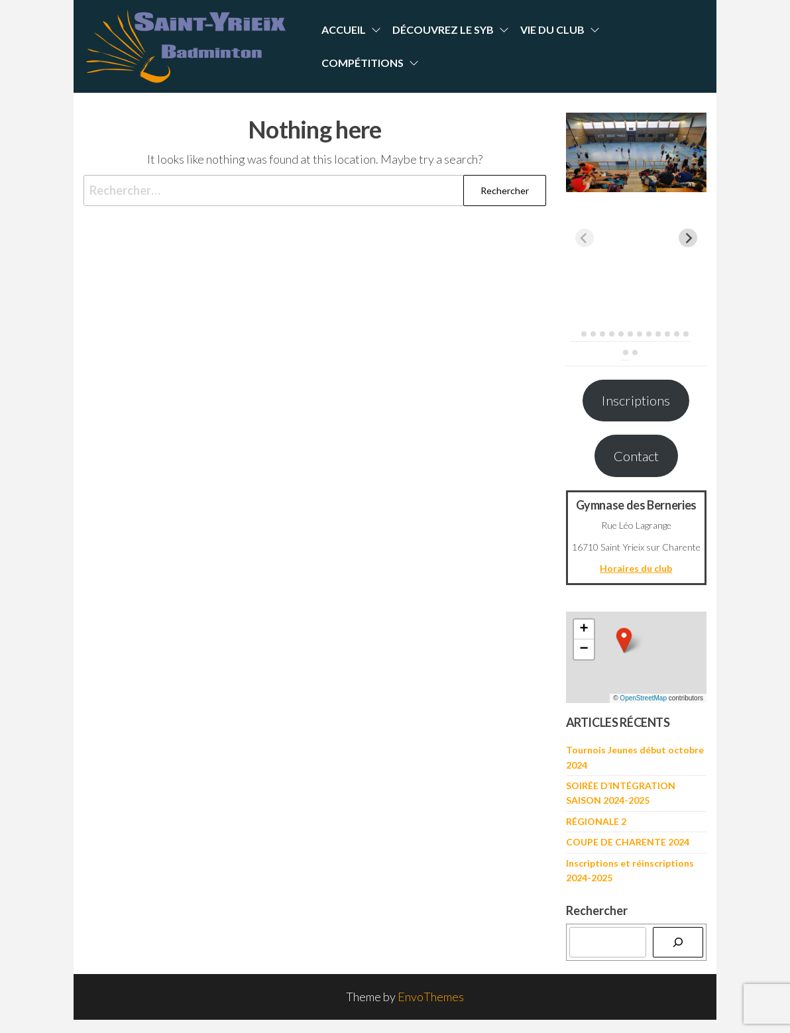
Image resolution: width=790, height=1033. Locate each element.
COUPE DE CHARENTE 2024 (627, 841)
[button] (624, 640)
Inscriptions (636, 400)
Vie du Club (552, 29)
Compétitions (362, 62)
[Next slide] (688, 238)
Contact (636, 456)
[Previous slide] (584, 238)
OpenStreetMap (643, 698)
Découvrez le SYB (443, 29)
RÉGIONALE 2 (596, 821)
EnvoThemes (431, 996)
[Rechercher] (678, 942)
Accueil (343, 29)
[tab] (574, 333)
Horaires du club (636, 568)
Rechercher (597, 910)
